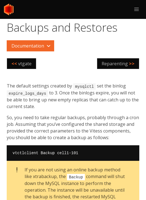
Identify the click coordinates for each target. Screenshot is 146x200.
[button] (136, 9)
